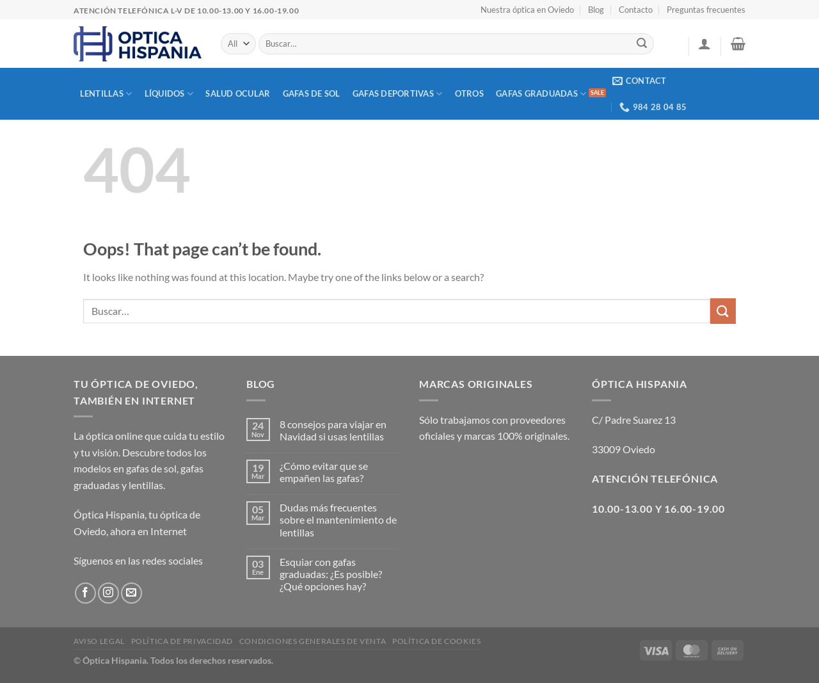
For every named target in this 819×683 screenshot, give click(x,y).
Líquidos (169, 94)
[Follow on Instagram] (108, 593)
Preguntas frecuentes (706, 9)
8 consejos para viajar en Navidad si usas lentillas (333, 430)
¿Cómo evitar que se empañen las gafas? (324, 472)
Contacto (636, 9)
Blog (596, 9)
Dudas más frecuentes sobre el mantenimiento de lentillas (338, 519)
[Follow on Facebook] (85, 593)
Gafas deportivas (398, 94)
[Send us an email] (131, 593)
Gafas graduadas (541, 94)
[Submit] (642, 44)
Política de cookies (436, 641)
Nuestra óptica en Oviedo (527, 9)
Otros (469, 93)
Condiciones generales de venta (312, 641)
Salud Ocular (237, 93)
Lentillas (106, 94)
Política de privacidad (182, 641)
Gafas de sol (311, 93)
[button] (704, 43)
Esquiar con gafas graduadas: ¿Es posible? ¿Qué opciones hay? (331, 574)
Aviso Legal (99, 641)
